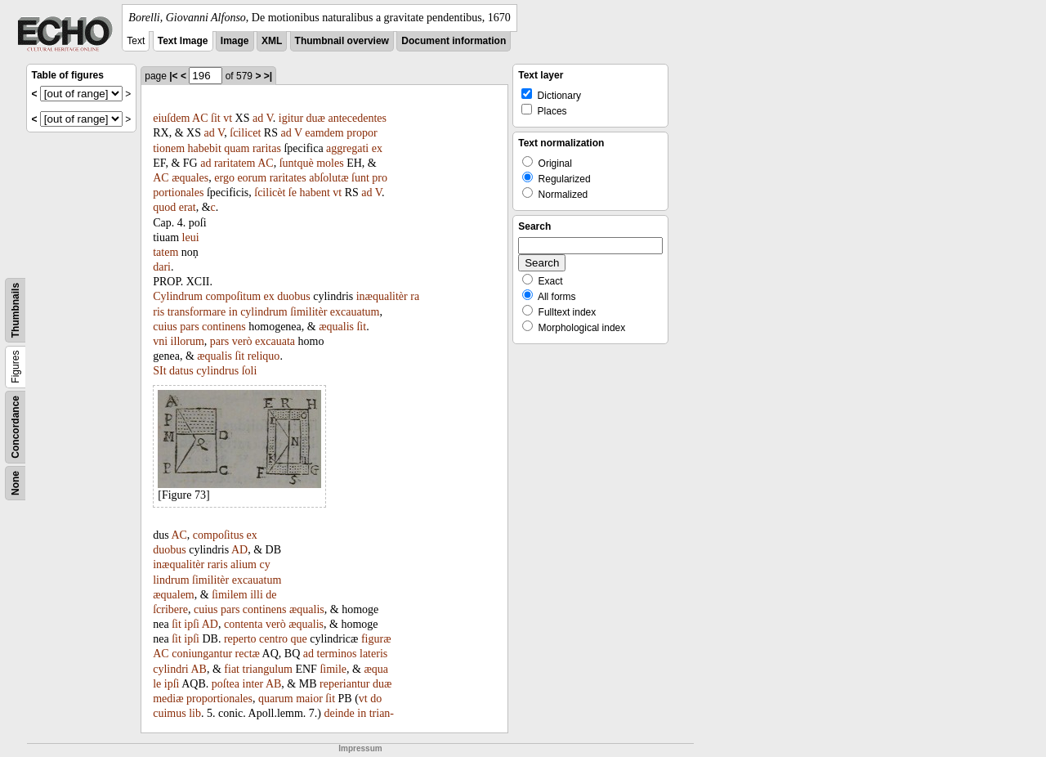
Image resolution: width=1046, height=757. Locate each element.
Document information (453, 41)
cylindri (171, 669)
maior (309, 698)
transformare (197, 312)
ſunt (360, 178)
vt (227, 118)
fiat (231, 669)
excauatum (355, 312)
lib (195, 713)
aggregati (347, 148)
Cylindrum (178, 296)
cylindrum (264, 312)
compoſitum (233, 296)
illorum (187, 341)
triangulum (268, 669)
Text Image (183, 41)
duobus (293, 296)
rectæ (247, 653)
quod (164, 207)
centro (273, 639)
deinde (339, 713)
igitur (291, 118)
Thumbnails (15, 310)
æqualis (336, 326)
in (233, 312)
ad (258, 118)
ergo (224, 178)
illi (256, 595)
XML (272, 41)
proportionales (219, 698)
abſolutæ (328, 178)
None (15, 483)
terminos (337, 653)
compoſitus (218, 535)
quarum (275, 698)
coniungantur (202, 653)
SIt (159, 371)
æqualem (173, 595)
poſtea (225, 684)
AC (200, 118)
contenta (243, 624)
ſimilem (230, 595)
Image (235, 41)
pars (189, 326)
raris (218, 564)
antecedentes (357, 118)
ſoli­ (249, 371)
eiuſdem (171, 118)
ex (377, 148)
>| (268, 76)
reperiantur (344, 684)
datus (181, 371)
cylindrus (217, 371)
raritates (288, 178)
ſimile (333, 669)
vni (160, 341)
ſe (292, 192)
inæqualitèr (382, 296)
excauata (275, 341)
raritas (267, 148)
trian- (381, 713)
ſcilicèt (269, 192)
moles (329, 163)
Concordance (15, 427)
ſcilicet (245, 133)
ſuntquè (296, 163)
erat (187, 207)
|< (173, 76)
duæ (315, 118)
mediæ (168, 698)
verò (242, 341)
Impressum (360, 748)
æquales (190, 178)
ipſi (191, 624)
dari (162, 267)
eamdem (324, 133)
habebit (204, 148)
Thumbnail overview (342, 41)
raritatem (235, 163)
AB (199, 669)
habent (314, 192)
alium (243, 564)
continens (224, 326)
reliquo (264, 356)
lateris (373, 653)
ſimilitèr (308, 312)
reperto (240, 639)
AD (239, 550)
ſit (216, 118)
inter (253, 684)
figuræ (376, 639)
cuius (165, 326)
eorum (251, 178)
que (299, 639)
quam (236, 148)
